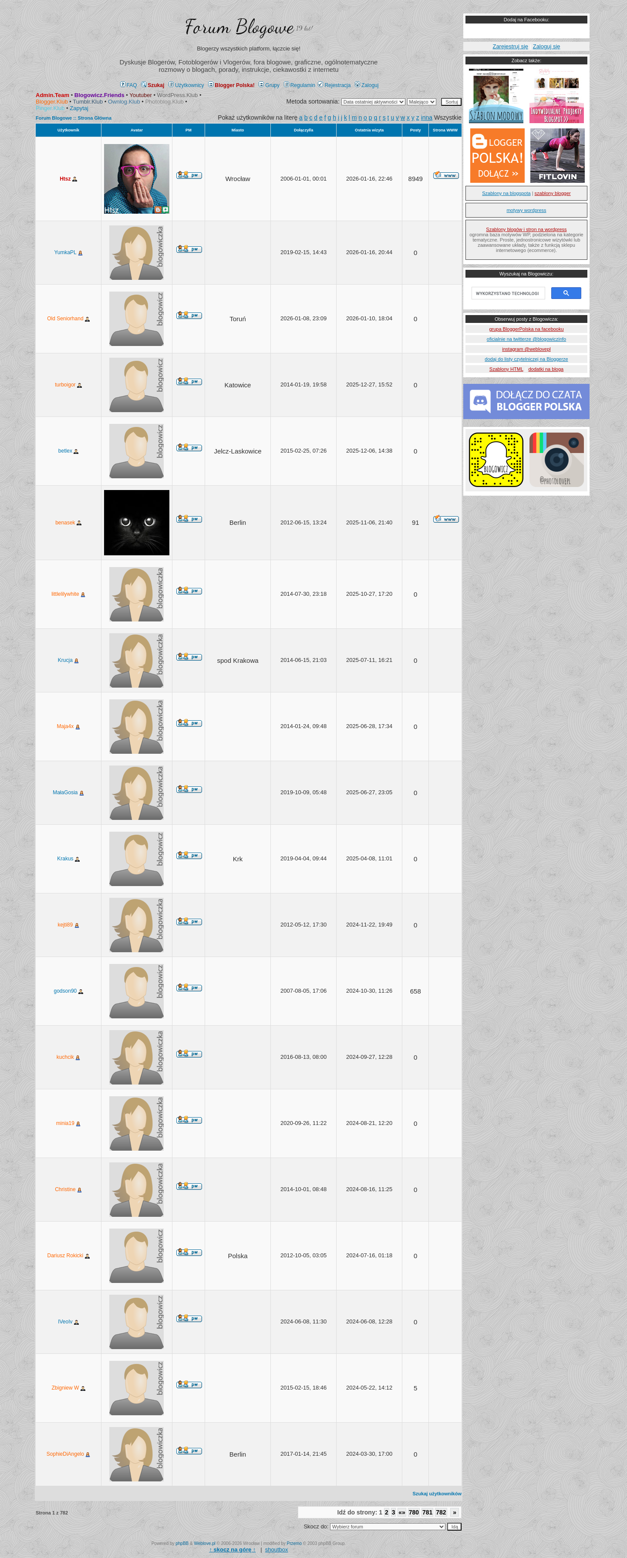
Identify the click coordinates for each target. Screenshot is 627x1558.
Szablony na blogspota (506, 193)
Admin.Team (52, 95)
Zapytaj (79, 108)
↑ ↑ (232, 1549)
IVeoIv (68, 1322)
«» (401, 1512)
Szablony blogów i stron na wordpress (526, 229)
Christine (68, 1189)
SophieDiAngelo (68, 1454)
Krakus (68, 859)
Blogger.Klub (52, 101)
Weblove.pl (205, 1543)
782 (441, 1512)
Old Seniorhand (68, 319)
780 (414, 1512)
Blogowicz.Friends (99, 95)
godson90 (68, 991)
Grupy (269, 85)
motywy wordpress (526, 210)
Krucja (68, 660)
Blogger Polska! (231, 85)
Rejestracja (334, 85)
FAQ (128, 85)
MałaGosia (68, 792)
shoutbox (276, 1549)
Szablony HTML (506, 369)
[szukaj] (507, 293)
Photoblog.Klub (164, 101)
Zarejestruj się (510, 46)
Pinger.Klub (50, 108)
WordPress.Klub (177, 95)
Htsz (68, 179)
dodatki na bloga (545, 369)
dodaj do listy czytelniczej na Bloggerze (526, 359)
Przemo (294, 1543)
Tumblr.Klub (88, 101)
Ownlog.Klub (124, 101)
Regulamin (299, 85)
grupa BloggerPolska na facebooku (526, 329)
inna (426, 117)
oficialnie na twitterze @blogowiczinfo (526, 339)
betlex (68, 451)
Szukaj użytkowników (437, 1493)
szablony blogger (553, 193)
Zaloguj (366, 85)
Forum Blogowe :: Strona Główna (73, 118)
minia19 (68, 1123)
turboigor (68, 385)
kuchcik (68, 1057)
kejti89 (68, 925)
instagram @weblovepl (526, 349)
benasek (68, 523)
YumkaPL (68, 252)
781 (427, 1512)
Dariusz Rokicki (68, 1255)
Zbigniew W (68, 1388)
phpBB (182, 1543)
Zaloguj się (546, 46)
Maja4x (68, 726)
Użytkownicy (186, 85)
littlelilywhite (68, 594)
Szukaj (152, 85)
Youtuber (140, 95)
